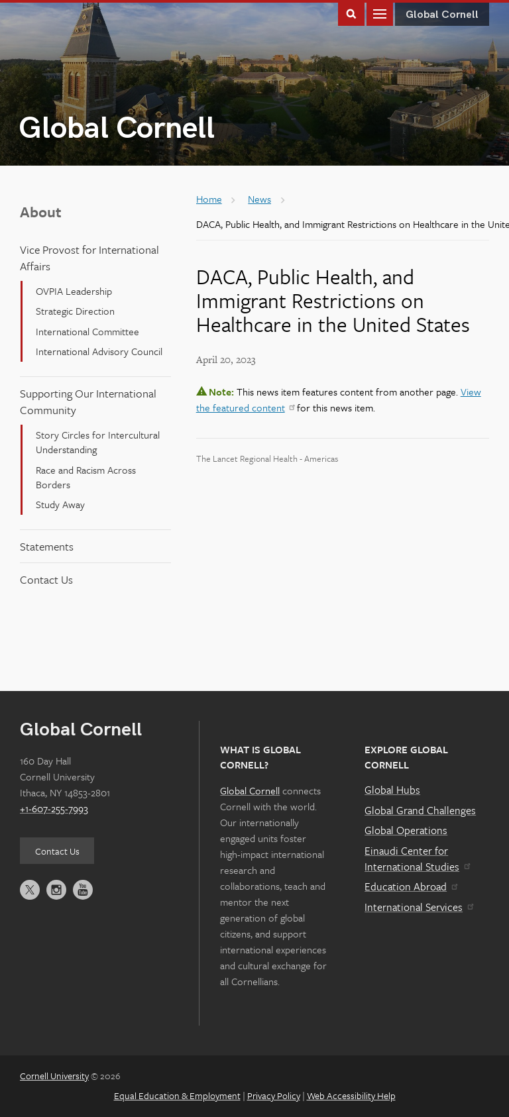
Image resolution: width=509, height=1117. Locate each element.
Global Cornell (117, 129)
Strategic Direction (75, 310)
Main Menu (380, 13)
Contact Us (46, 579)
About (41, 212)
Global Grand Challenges (420, 810)
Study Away (60, 504)
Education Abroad (411, 886)
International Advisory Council (99, 351)
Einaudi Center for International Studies (417, 859)
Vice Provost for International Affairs (89, 257)
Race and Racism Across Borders (86, 477)
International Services (419, 907)
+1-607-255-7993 (54, 808)
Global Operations (406, 830)
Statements (47, 546)
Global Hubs (392, 790)
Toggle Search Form (351, 13)
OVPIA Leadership (74, 291)
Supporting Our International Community (88, 401)
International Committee (87, 331)
